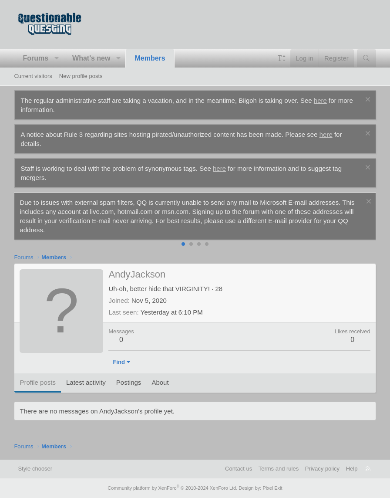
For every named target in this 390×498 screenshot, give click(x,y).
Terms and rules (279, 468)
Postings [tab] (128, 382)
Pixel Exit (272, 488)
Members (149, 58)
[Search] (366, 58)
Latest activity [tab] (86, 382)
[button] (57, 58)
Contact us (238, 468)
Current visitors (33, 76)
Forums (35, 58)
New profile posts (81, 76)
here (320, 100)
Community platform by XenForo (172, 488)
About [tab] (159, 382)
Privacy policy (322, 468)
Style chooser (35, 468)
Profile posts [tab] (38, 382)
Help (352, 468)
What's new (91, 58)
